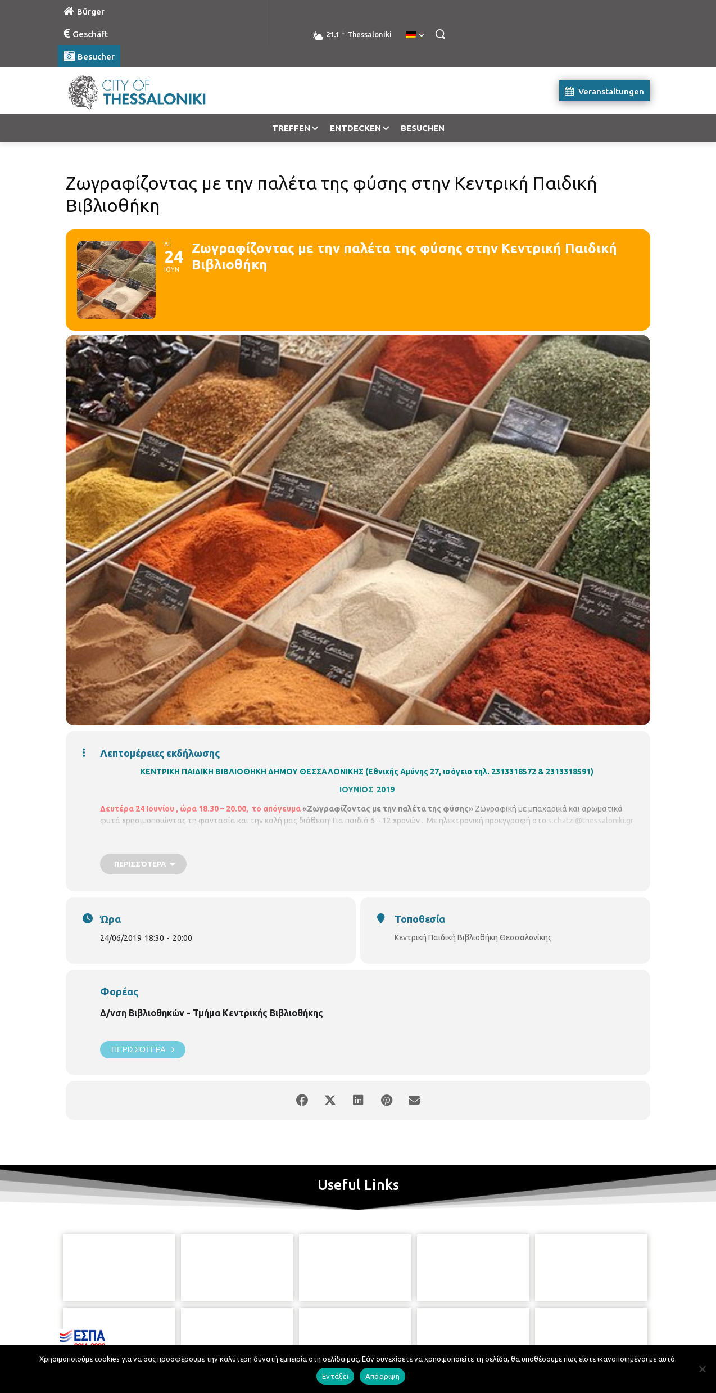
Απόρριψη (382, 1376)
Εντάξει (335, 1376)
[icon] (409, 1330)
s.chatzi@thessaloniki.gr (590, 820)
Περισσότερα (142, 1050)
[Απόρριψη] (702, 1368)
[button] (440, 34)
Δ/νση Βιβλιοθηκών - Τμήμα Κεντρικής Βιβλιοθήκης (211, 1013)
